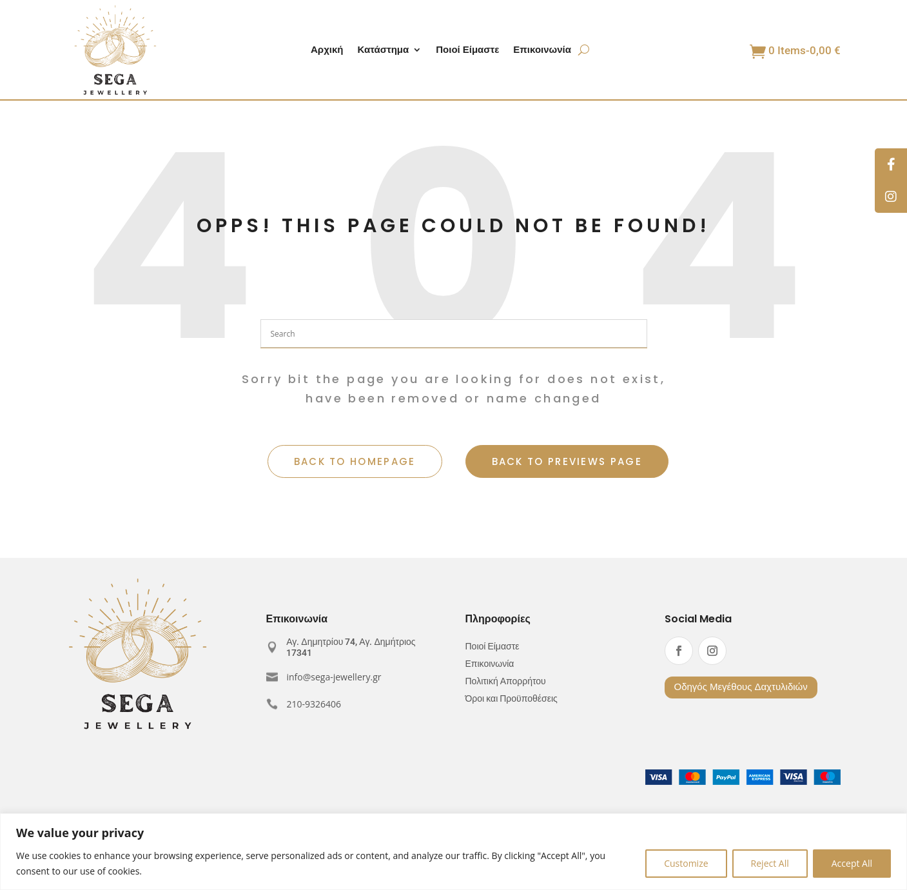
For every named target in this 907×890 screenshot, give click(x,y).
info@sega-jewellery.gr (334, 677)
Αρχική (327, 50)
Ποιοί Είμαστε (467, 50)
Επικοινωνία (542, 50)
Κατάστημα (383, 50)
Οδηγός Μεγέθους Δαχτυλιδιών (741, 687)
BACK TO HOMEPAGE (355, 461)
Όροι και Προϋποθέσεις (511, 699)
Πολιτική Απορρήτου (505, 681)
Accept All (852, 863)
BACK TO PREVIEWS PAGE (567, 461)
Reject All (770, 863)
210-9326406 (314, 704)
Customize (686, 863)
